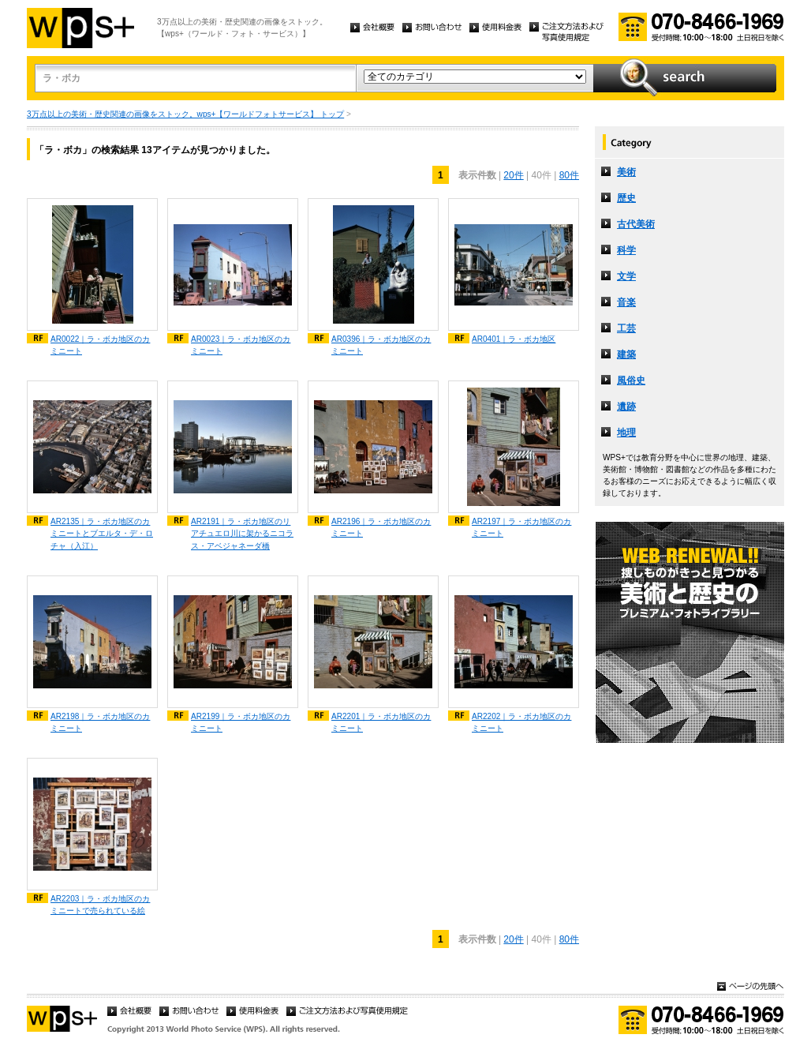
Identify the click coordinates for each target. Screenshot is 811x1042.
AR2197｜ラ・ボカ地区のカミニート (521, 527)
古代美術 (636, 224)
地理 (626, 432)
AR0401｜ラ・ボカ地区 (513, 339)
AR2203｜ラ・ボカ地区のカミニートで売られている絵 (100, 904)
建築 (626, 354)
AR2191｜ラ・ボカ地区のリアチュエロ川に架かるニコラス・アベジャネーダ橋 (242, 533)
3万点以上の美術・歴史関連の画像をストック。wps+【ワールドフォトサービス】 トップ (185, 114)
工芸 (626, 328)
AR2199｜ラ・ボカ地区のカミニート (240, 722)
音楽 (626, 302)
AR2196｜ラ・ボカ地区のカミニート (381, 527)
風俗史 (631, 380)
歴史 (626, 198)
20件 (513, 175)
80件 (569, 175)
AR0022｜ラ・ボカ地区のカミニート (100, 345)
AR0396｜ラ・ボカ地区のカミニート (381, 345)
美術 (626, 172)
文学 (626, 276)
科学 (626, 250)
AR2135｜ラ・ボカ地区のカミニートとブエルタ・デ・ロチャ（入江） (101, 533)
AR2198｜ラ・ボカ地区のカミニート (100, 722)
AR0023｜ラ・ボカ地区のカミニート (240, 345)
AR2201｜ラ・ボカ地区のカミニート (381, 722)
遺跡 (626, 406)
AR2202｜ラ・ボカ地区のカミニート (521, 722)
